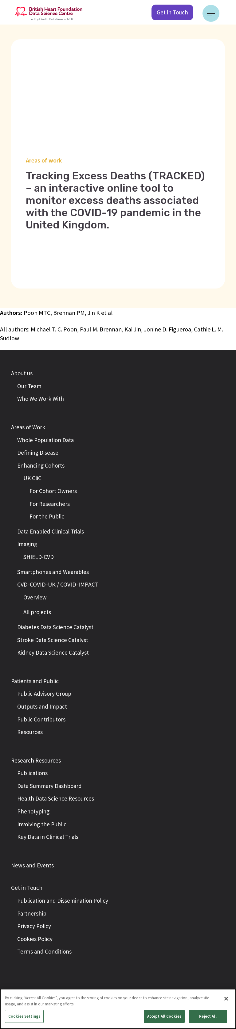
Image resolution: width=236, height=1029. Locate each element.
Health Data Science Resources (55, 798)
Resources (30, 732)
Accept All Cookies (164, 1016)
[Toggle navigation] (211, 13)
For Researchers (50, 503)
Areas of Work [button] (28, 427)
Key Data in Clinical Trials (47, 836)
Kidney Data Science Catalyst (53, 652)
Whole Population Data (45, 440)
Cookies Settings (24, 1016)
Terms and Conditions (44, 951)
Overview (35, 597)
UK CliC (32, 478)
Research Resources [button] (36, 760)
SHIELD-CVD (38, 556)
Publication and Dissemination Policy (62, 900)
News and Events (32, 865)
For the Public (47, 516)
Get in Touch (172, 12)
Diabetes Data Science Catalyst (55, 627)
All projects (37, 612)
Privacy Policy (34, 926)
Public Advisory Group (44, 693)
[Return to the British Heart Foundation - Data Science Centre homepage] (48, 13)
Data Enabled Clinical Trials (50, 531)
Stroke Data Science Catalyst (52, 640)
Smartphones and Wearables (53, 572)
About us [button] (22, 373)
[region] (118, 1009)
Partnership (31, 913)
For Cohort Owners (53, 491)
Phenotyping (33, 811)
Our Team (29, 386)
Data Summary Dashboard (49, 786)
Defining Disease (37, 452)
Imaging (27, 544)
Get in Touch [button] (26, 887)
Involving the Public (41, 824)
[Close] (226, 998)
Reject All (207, 1016)
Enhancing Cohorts (41, 465)
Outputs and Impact (42, 706)
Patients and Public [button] (35, 681)
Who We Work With (40, 398)
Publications (32, 773)
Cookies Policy (35, 939)
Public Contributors (41, 719)
